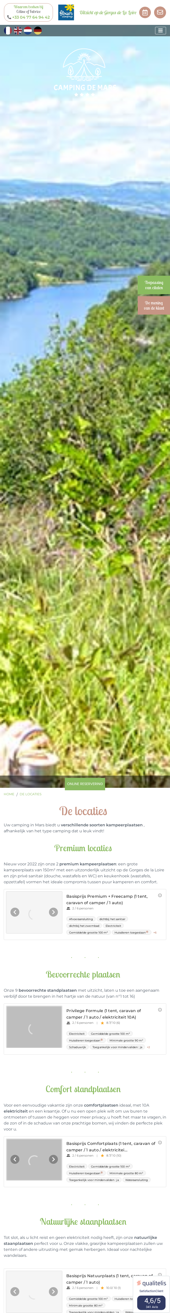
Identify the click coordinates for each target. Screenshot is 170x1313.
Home (9, 794)
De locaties (31, 794)
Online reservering (85, 783)
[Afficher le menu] (160, 30)
